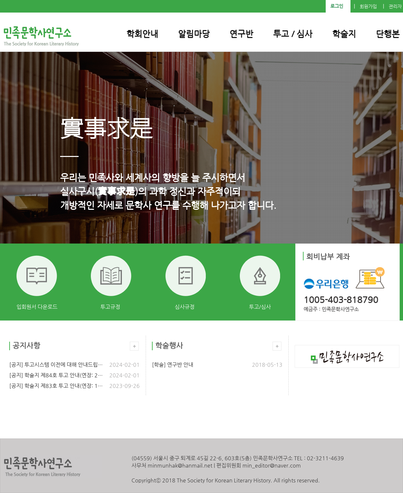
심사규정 (185, 307)
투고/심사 (260, 307)
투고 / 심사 (292, 34)
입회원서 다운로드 (37, 307)
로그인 (336, 6)
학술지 (344, 34)
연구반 (241, 34)
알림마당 (194, 34)
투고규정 (110, 307)
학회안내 (142, 34)
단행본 (388, 34)
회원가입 (368, 6)
